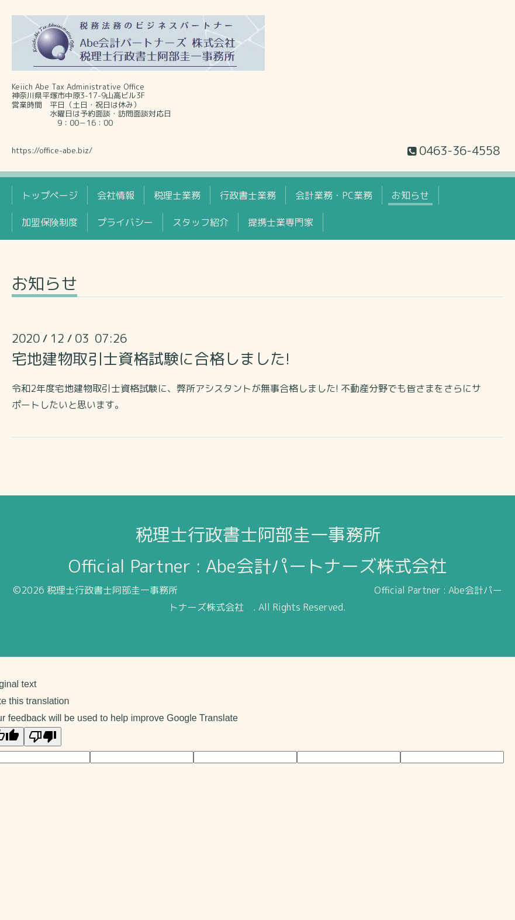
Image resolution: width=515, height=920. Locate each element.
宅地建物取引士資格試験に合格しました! (151, 358)
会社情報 (115, 195)
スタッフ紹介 (200, 222)
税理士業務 (177, 195)
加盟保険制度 (50, 222)
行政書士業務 (248, 195)
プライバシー (125, 222)
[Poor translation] (42, 736)
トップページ (50, 195)
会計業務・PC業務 (333, 195)
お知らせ (410, 195)
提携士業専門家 (280, 222)
